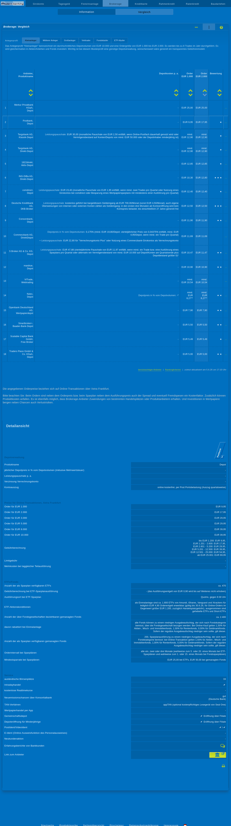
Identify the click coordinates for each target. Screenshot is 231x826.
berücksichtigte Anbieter (150, 370)
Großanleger (70, 40)
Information (86, 11)
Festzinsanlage (90, 4)
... (226, 108)
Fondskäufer (102, 40)
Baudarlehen (218, 4)
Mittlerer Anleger (50, 40)
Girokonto (38, 4)
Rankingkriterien (173, 370)
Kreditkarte (141, 4)
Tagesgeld (64, 4)
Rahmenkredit (167, 4)
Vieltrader (86, 40)
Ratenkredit (192, 4)
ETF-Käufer (119, 40)
